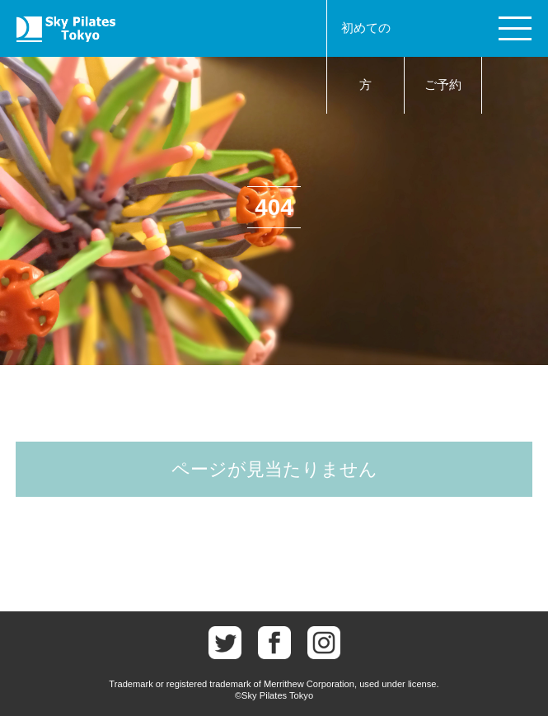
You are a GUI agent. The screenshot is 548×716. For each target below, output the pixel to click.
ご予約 (442, 84)
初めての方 (366, 56)
